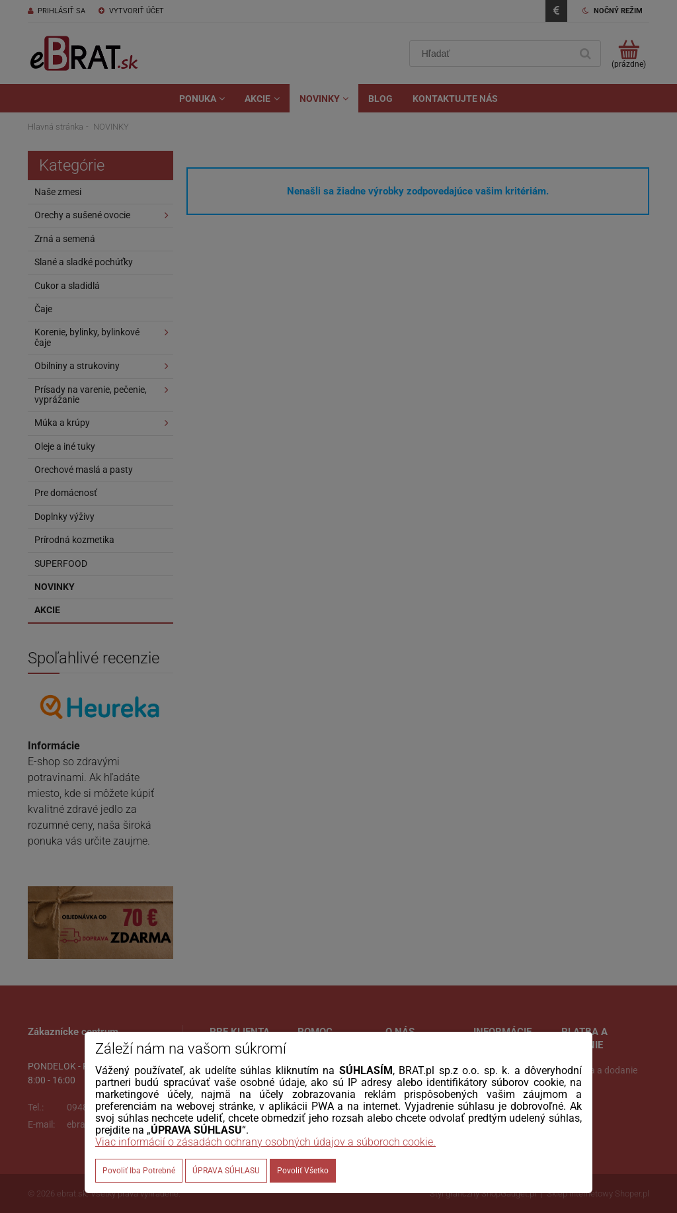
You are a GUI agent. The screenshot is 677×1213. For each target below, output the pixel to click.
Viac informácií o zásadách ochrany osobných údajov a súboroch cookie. (265, 1142)
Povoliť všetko (303, 1170)
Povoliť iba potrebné (138, 1170)
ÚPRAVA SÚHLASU (226, 1170)
